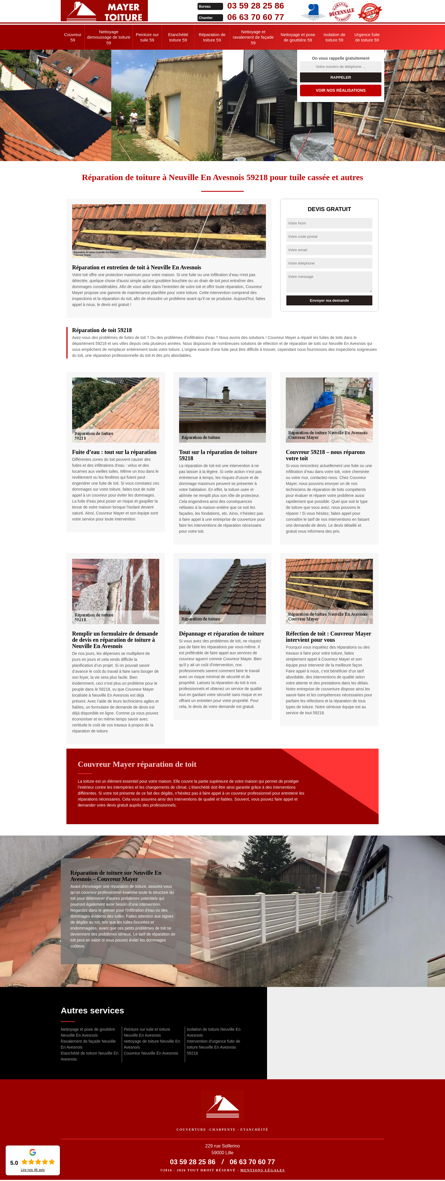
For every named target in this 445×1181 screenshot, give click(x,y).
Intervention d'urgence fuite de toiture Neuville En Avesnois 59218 (213, 1047)
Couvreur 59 (72, 37)
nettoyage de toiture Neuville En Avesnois (152, 1044)
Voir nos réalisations (341, 90)
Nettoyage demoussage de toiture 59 (109, 37)
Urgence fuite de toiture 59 (367, 37)
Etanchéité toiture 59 (178, 37)
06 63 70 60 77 (217, 17)
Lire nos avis (33, 1170)
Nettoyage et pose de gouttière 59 (298, 37)
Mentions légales (262, 1171)
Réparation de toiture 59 (212, 37)
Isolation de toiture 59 (334, 37)
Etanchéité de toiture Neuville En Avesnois (89, 1056)
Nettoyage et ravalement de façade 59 (253, 37)
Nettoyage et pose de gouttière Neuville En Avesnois (88, 1032)
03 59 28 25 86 (217, 5)
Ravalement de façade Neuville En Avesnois (88, 1044)
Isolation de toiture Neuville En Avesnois (213, 1032)
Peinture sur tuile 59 (147, 37)
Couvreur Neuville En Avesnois (151, 1053)
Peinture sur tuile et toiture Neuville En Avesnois (147, 1032)
